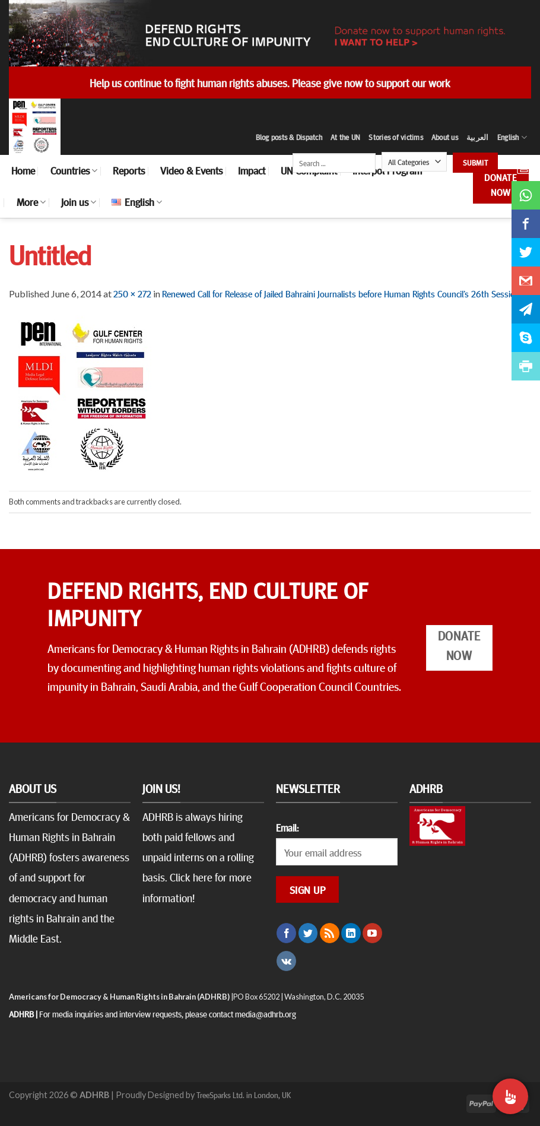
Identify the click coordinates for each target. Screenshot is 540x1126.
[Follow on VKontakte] (286, 961)
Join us (78, 202)
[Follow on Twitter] (308, 933)
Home (23, 170)
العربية (477, 137)
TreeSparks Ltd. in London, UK (243, 1094)
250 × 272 (132, 293)
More (31, 202)
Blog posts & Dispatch (289, 137)
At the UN (345, 137)
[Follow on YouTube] (372, 933)
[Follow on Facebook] (286, 933)
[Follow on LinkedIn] (351, 933)
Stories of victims (396, 137)
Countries (73, 170)
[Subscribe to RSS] (329, 933)
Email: (287, 827)
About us (444, 137)
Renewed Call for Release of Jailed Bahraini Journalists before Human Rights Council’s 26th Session (341, 293)
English (512, 137)
